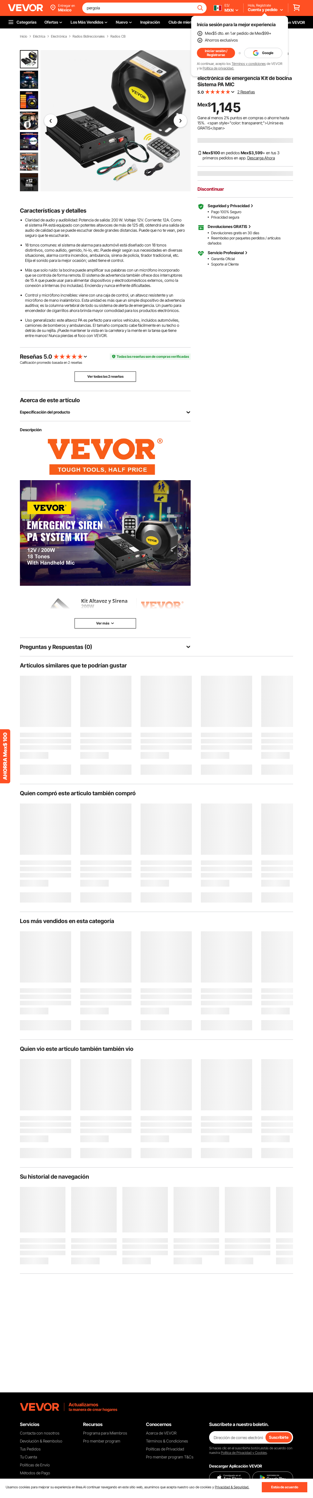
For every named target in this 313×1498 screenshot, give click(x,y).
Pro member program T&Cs (169, 1456)
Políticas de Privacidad (165, 1448)
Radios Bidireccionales (89, 36)
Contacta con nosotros (39, 1433)
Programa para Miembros (105, 1433)
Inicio (23, 36)
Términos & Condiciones (167, 1441)
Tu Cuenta (28, 1456)
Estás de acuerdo (284, 1487)
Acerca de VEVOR (161, 1433)
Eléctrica (39, 36)
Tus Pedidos (30, 1448)
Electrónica (59, 36)
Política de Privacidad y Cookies (244, 1452)
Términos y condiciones (249, 63)
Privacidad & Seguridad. (232, 1487)
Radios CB (117, 36)
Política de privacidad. (218, 68)
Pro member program (101, 1441)
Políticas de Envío (35, 1464)
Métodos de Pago (35, 1472)
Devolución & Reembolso (41, 1441)
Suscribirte (279, 1437)
